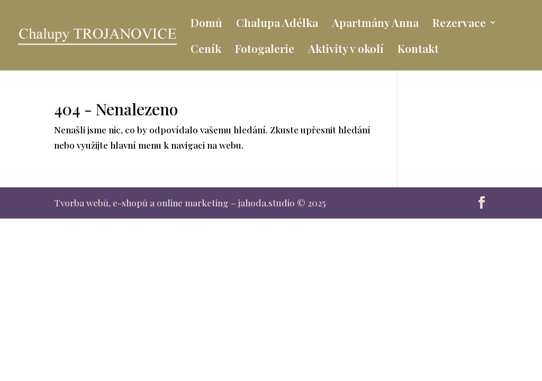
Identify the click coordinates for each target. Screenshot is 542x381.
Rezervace (459, 24)
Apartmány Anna (375, 24)
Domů (206, 24)
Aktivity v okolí (346, 50)
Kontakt (418, 50)
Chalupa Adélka (277, 24)
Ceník (206, 50)
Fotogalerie (264, 50)
